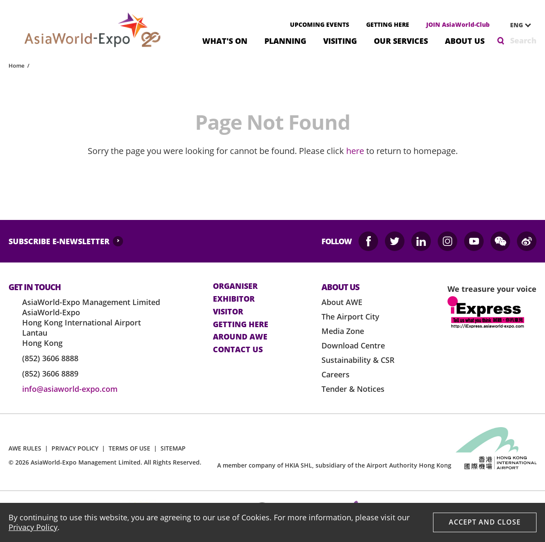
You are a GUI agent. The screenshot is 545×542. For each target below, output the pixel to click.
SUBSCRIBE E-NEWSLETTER (59, 241)
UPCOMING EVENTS (319, 24)
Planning (285, 40)
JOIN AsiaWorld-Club (458, 24)
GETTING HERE (387, 24)
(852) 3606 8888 (50, 358)
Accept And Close (485, 522)
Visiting (340, 40)
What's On (224, 40)
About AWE (341, 302)
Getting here (240, 324)
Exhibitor (234, 299)
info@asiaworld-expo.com (70, 389)
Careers (335, 374)
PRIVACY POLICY (75, 448)
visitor (228, 312)
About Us (465, 40)
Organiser (235, 286)
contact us (238, 349)
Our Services (401, 40)
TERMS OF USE (129, 448)
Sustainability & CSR (358, 360)
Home (16, 65)
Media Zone (342, 331)
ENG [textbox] (516, 25)
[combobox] (517, 25)
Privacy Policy (33, 527)
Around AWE (240, 337)
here (355, 151)
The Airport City (350, 316)
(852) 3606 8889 (50, 373)
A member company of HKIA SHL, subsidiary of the (334, 465)
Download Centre (353, 345)
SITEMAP (173, 448)
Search (523, 40)
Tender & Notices (352, 389)
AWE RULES (25, 448)
